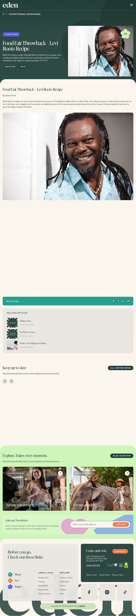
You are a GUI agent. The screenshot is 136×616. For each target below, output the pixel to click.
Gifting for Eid (25, 321)
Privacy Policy (117, 575)
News (62, 594)
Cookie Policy (104, 575)
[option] (23, 413)
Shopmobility (43, 590)
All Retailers (64, 582)
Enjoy (19, 586)
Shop (19, 574)
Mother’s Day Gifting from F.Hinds (33, 343)
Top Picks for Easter (27, 332)
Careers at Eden (66, 578)
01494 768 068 (93, 565)
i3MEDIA (82, 606)
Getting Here (43, 578)
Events (62, 586)
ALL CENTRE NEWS (120, 368)
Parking (41, 582)
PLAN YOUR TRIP (122, 456)
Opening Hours (44, 594)
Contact (120, 551)
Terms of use (91, 575)
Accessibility (43, 586)
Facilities (63, 590)
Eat (18, 580)
